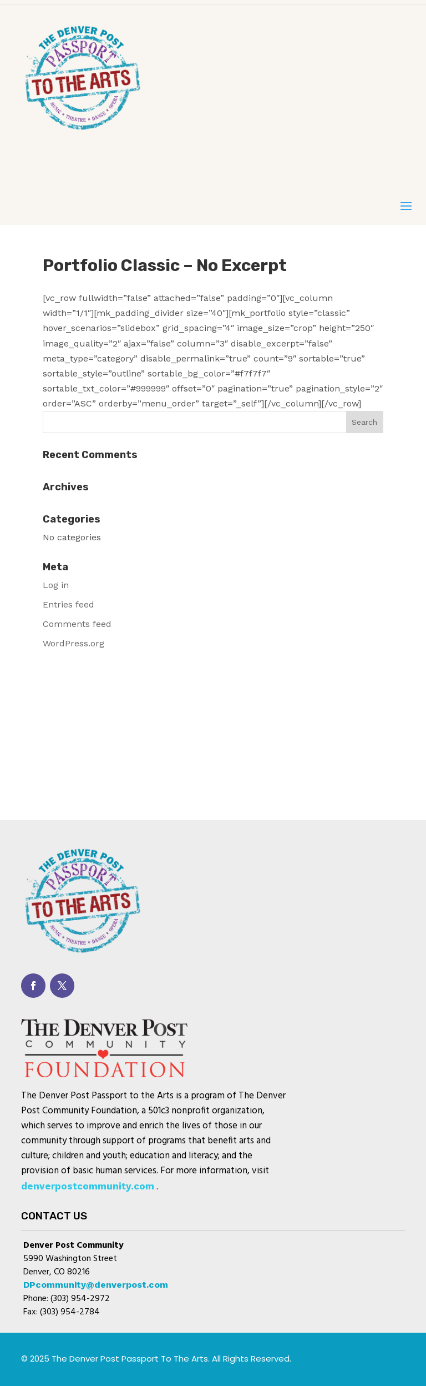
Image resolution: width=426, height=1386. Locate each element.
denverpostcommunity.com (87, 1186)
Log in (56, 585)
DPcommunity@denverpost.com (95, 1284)
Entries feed (68, 604)
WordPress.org (73, 643)
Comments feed (77, 624)
